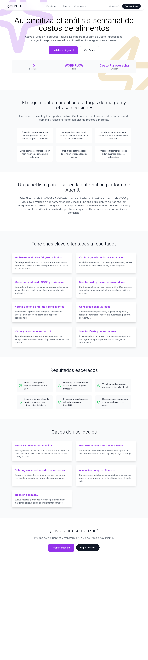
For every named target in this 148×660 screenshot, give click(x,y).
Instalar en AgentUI (63, 50)
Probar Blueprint (61, 547)
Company (80, 6)
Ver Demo (89, 50)
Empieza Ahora (131, 6)
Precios (66, 6)
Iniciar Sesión (114, 6)
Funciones (52, 6)
